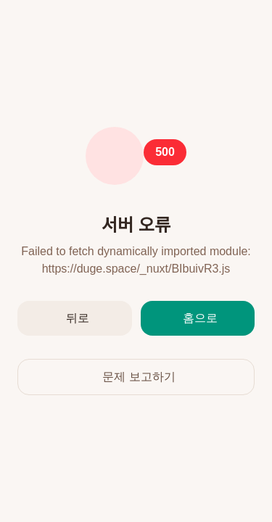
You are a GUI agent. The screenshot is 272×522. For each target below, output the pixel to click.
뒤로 (77, 318)
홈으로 (200, 318)
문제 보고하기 (138, 376)
